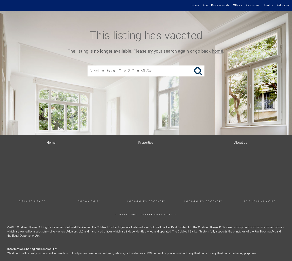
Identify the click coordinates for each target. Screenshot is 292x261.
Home (195, 5)
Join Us (268, 5)
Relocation (283, 5)
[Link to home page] (5, 5)
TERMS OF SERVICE (32, 201)
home (217, 51)
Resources (253, 5)
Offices (237, 5)
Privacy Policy (89, 201)
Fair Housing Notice (260, 201)
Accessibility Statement (146, 201)
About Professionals (216, 5)
